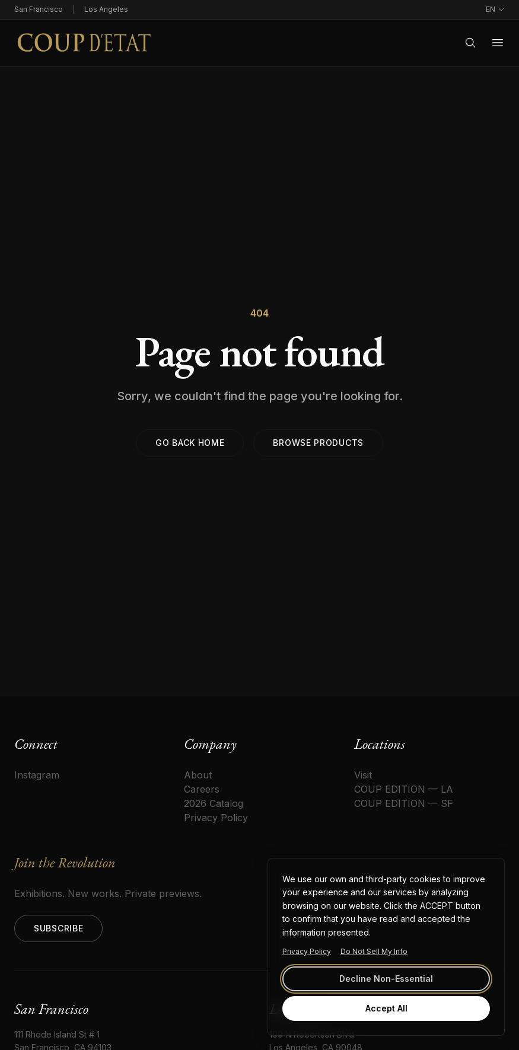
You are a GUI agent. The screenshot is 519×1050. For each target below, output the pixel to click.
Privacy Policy (306, 951)
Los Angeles (106, 9)
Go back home (189, 443)
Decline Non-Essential (386, 979)
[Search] (470, 43)
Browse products (318, 443)
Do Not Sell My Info (373, 951)
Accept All (386, 1008)
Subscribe (58, 928)
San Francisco (38, 9)
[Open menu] (498, 43)
